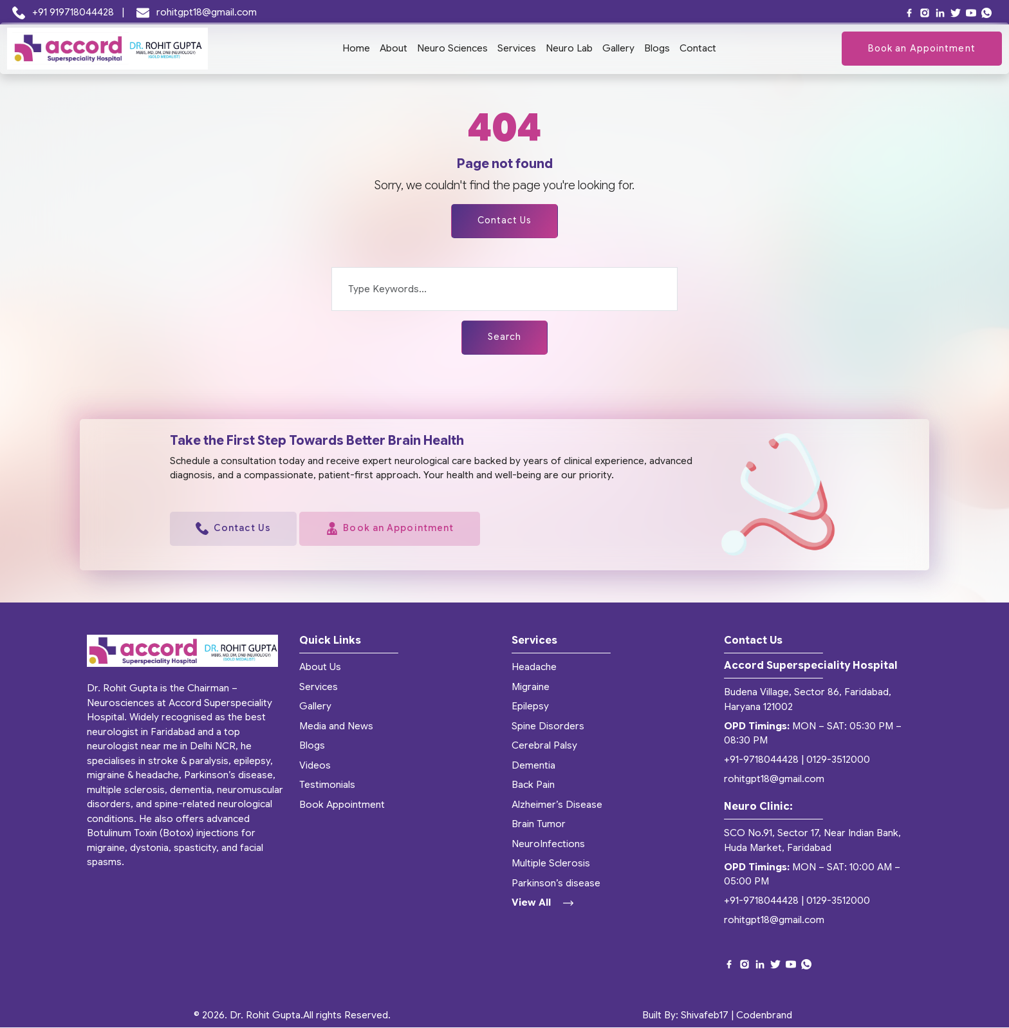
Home (356, 48)
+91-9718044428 (761, 760)
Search (505, 338)
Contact (698, 48)
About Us (320, 667)
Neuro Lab (569, 48)
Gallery (618, 48)
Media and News (336, 726)
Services (516, 48)
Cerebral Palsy (544, 746)
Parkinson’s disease (556, 883)
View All (542, 903)
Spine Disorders (548, 726)
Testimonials (327, 785)
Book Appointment (342, 804)
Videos (315, 765)
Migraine (531, 687)
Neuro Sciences (452, 48)
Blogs (657, 48)
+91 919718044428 (64, 12)
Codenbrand (764, 1016)
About (393, 48)
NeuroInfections (548, 844)
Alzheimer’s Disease (557, 804)
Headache (534, 667)
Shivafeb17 (704, 1016)
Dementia (533, 765)
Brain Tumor (539, 824)
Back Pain (533, 785)
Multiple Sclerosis (551, 864)
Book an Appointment (922, 48)
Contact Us (504, 221)
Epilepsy (530, 707)
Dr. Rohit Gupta (265, 1016)
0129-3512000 (838, 760)
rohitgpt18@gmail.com (196, 12)
